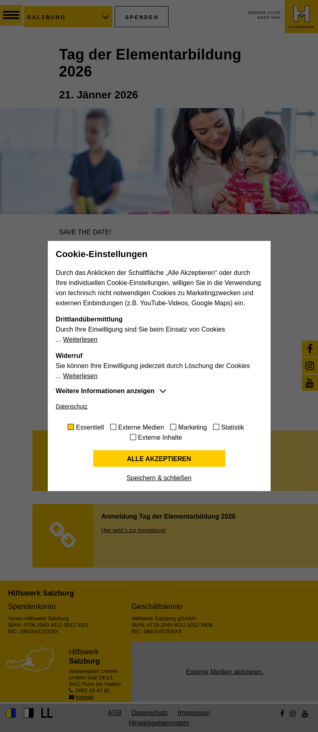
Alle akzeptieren (159, 458)
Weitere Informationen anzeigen (105, 390)
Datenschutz (72, 406)
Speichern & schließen (158, 478)
